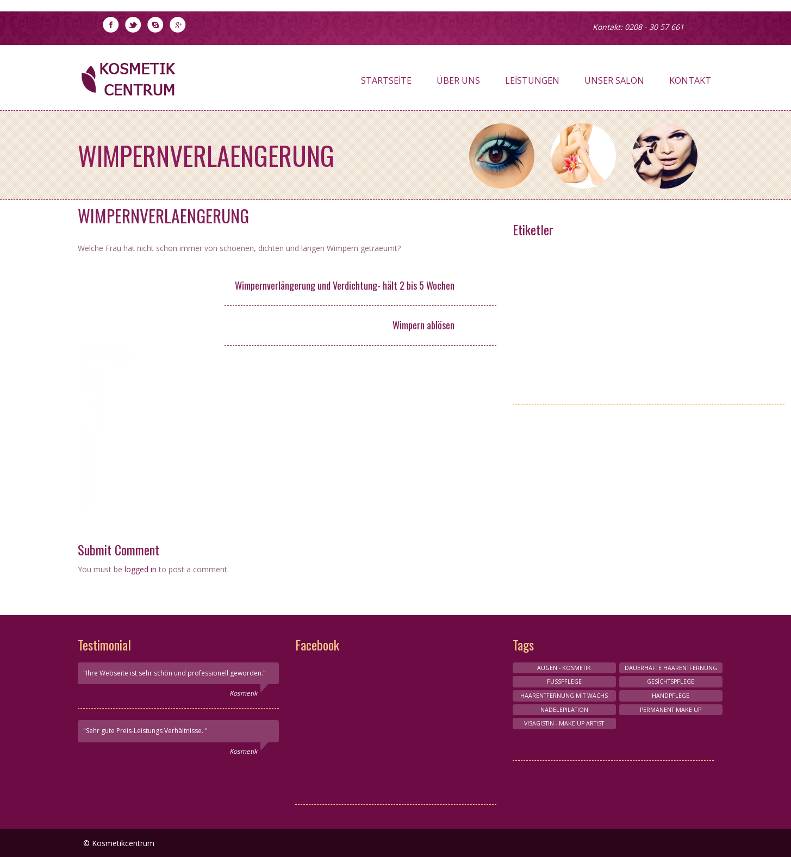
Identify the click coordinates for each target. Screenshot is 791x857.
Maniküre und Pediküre (564, 293)
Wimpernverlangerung (668, 274)
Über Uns (458, 83)
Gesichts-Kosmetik (669, 331)
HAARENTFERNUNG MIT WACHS (669, 362)
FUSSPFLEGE (564, 681)
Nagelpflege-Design (564, 274)
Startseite (386, 83)
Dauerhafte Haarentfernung (671, 668)
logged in (140, 569)
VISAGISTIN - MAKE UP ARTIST (564, 255)
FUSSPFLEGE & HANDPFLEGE (669, 312)
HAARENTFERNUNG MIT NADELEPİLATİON (564, 357)
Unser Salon (614, 83)
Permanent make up (564, 381)
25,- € (475, 286)
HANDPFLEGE (669, 255)
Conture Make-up (669, 293)
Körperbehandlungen (564, 312)
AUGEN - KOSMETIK (564, 331)
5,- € (475, 326)
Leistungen (532, 83)
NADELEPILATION (564, 710)
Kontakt (690, 83)
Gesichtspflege (670, 681)
